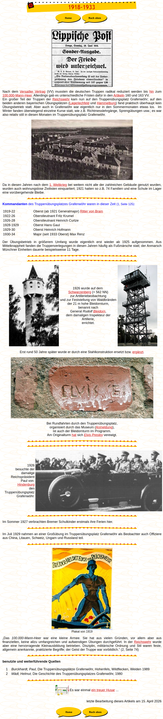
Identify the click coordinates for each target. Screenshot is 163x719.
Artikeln (118, 95)
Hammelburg (106, 103)
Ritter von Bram (91, 211)
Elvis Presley (93, 435)
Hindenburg (26, 484)
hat (74, 435)
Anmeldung (104, 427)
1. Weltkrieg (58, 185)
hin (151, 91)
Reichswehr (61, 99)
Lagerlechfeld (79, 103)
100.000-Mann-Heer (17, 95)
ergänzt (137, 352)
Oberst (63, 234)
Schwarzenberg (79, 292)
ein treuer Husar (103, 690)
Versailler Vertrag (33, 91)
